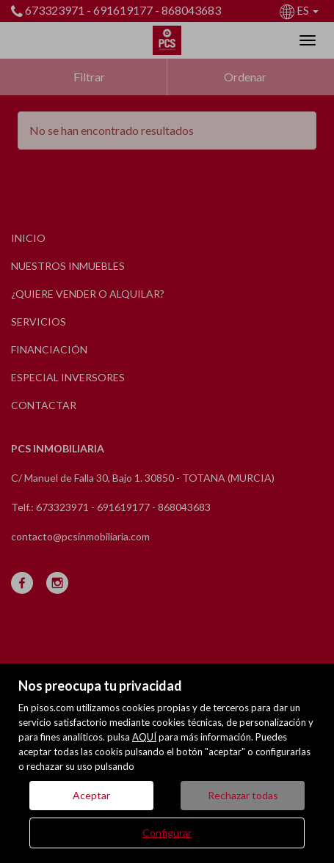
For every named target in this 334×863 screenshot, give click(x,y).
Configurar (167, 832)
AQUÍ (144, 737)
